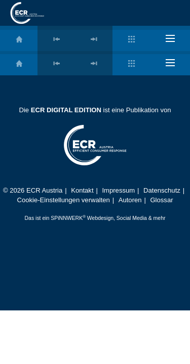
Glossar (161, 200)
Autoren (130, 200)
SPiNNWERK (67, 218)
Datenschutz (161, 190)
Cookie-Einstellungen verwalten (63, 200)
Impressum (118, 190)
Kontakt (82, 190)
